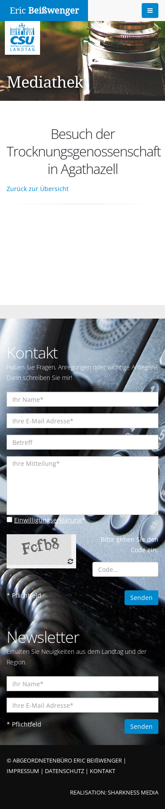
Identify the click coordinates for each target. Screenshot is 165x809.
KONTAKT (102, 771)
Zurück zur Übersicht (38, 189)
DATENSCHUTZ (64, 771)
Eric (44, 10)
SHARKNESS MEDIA (133, 792)
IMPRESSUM (23, 771)
